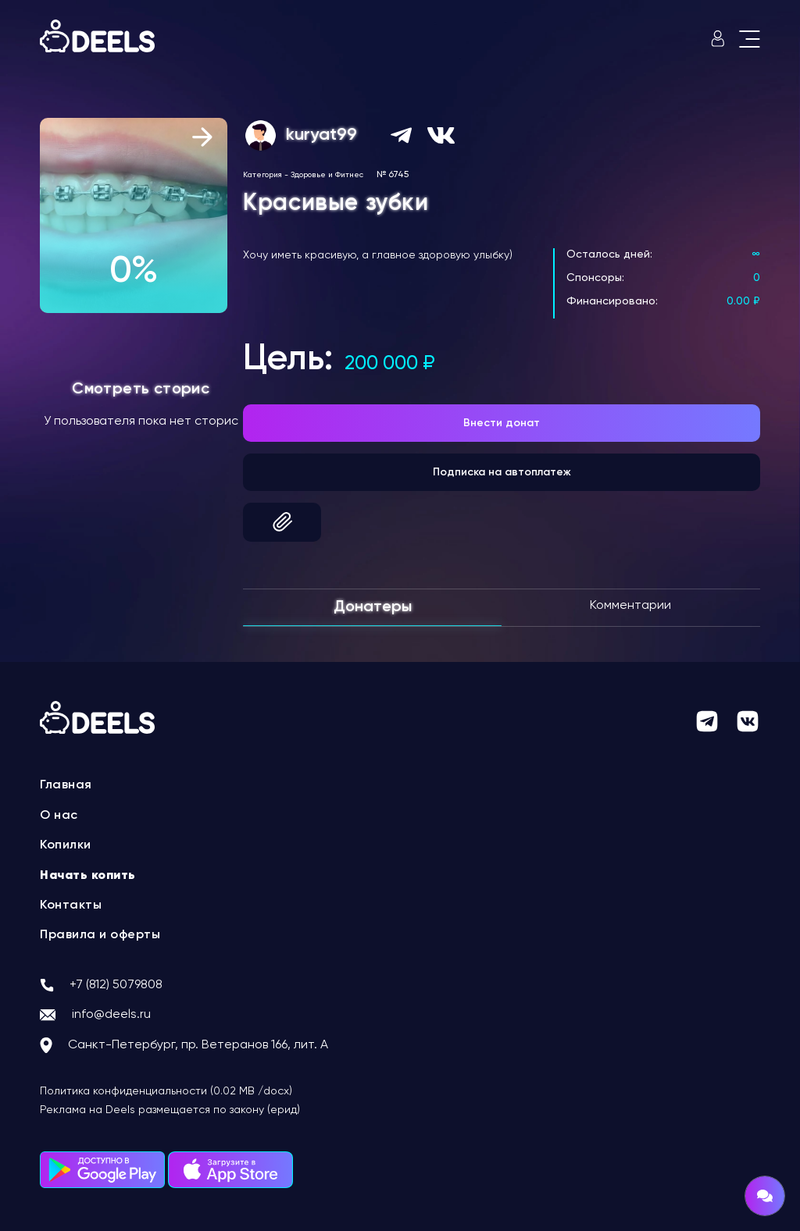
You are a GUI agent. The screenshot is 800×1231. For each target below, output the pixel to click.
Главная (66, 785)
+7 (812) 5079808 (116, 985)
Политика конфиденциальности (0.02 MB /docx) (166, 1091)
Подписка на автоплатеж (502, 472)
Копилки (65, 845)
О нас (59, 815)
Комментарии (630, 605)
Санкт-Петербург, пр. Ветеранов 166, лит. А (198, 1045)
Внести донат (501, 423)
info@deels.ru (111, 1015)
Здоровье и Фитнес (327, 175)
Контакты (71, 905)
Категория (262, 175)
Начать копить (88, 876)
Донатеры (373, 607)
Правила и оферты (100, 935)
